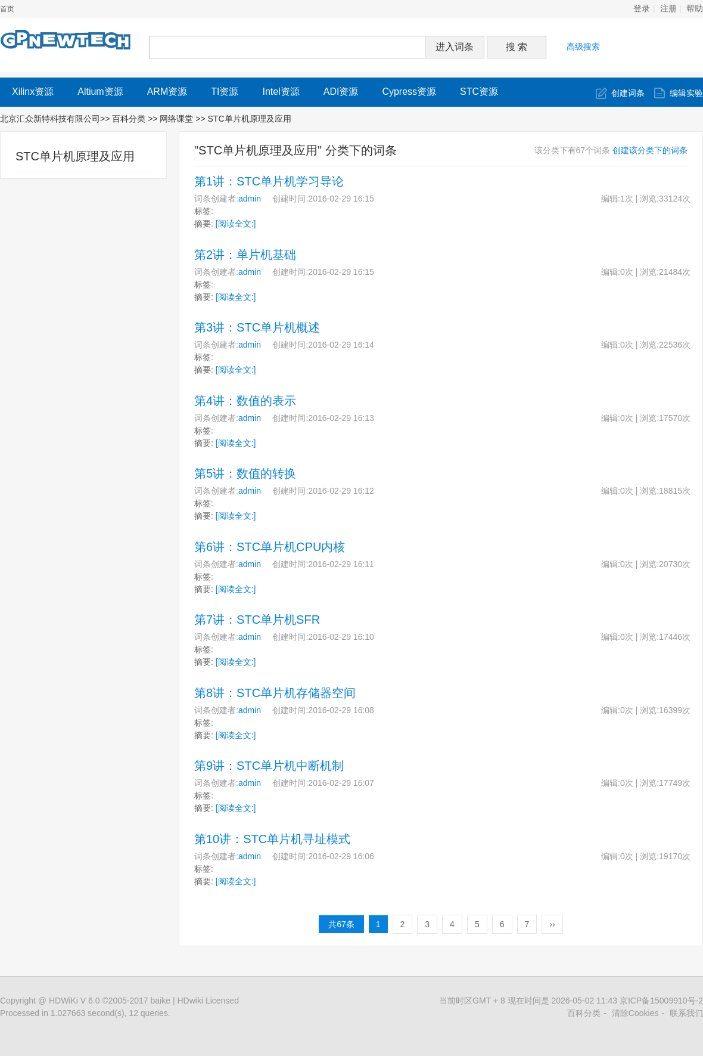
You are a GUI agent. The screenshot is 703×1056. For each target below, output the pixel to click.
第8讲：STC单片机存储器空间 (275, 692)
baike (160, 1000)
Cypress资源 (409, 91)
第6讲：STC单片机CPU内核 (269, 546)
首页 (7, 9)
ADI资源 (341, 91)
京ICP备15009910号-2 (661, 1000)
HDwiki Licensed (207, 1000)
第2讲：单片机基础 (245, 254)
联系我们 (686, 1013)
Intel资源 (280, 91)
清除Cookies (635, 1013)
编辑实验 (686, 93)
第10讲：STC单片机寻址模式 (272, 839)
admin (249, 198)
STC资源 (479, 91)
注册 (668, 8)
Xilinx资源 (33, 91)
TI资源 (224, 91)
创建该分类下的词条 (650, 150)
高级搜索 (583, 46)
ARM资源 (167, 91)
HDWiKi (63, 1000)
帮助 (694, 8)
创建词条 (628, 93)
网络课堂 (177, 118)
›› (552, 924)
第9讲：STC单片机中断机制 (269, 765)
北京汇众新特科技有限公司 (50, 118)
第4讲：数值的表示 (245, 400)
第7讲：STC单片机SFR (257, 619)
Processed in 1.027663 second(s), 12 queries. (85, 1013)
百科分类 (129, 118)
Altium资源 (100, 91)
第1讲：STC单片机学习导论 (269, 181)
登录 (641, 8)
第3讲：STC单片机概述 (257, 327)
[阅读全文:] (236, 223)
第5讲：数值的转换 (245, 473)
